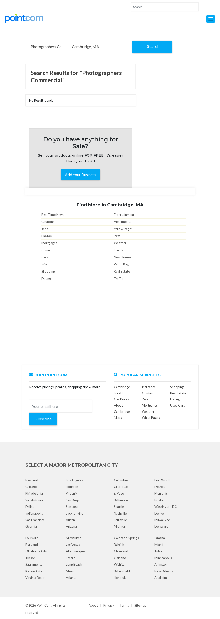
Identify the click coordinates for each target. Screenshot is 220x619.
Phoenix (71, 493)
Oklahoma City (36, 551)
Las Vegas (73, 544)
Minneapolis (163, 558)
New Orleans (163, 571)
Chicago (31, 487)
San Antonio (34, 500)
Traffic (118, 278)
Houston (72, 487)
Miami (158, 544)
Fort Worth (162, 480)
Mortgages (49, 243)
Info (44, 264)
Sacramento (34, 564)
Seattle (119, 507)
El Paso (119, 493)
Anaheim (160, 578)
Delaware (161, 526)
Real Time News (52, 215)
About (93, 605)
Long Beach (74, 564)
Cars (44, 257)
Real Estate (122, 271)
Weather (120, 243)
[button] (210, 19)
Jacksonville (74, 513)
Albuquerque (75, 551)
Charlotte (121, 487)
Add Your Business (80, 174)
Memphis (161, 493)
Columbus (121, 480)
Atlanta (71, 578)
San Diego (73, 500)
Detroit (159, 487)
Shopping (48, 271)
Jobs (44, 229)
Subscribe (43, 418)
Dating (46, 278)
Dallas (29, 507)
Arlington (161, 564)
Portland (31, 544)
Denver (159, 513)
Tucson (30, 558)
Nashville (120, 513)
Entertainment (124, 215)
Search (153, 46)
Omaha (159, 538)
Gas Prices (121, 399)
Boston (159, 500)
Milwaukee (162, 520)
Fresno (71, 558)
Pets (117, 236)
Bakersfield (122, 571)
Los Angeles (74, 480)
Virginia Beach (35, 578)
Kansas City (33, 571)
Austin (70, 520)
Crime (45, 250)
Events (118, 250)
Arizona (71, 526)
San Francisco (35, 520)
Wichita (119, 564)
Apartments (122, 222)
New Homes (122, 257)
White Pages (123, 264)
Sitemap (140, 605)
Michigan (120, 526)
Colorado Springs (126, 538)
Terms (124, 605)
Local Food (122, 393)
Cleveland (121, 551)
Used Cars (177, 405)
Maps (118, 418)
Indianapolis (34, 513)
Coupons (47, 222)
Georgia (31, 526)
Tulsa (158, 551)
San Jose (72, 507)
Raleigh (119, 544)
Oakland (120, 558)
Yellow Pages (123, 229)
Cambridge (122, 387)
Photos (46, 236)
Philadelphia (34, 493)
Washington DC (165, 507)
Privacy (108, 605)
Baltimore (121, 500)
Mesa (70, 571)
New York (32, 480)
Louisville (120, 520)
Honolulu (120, 578)
